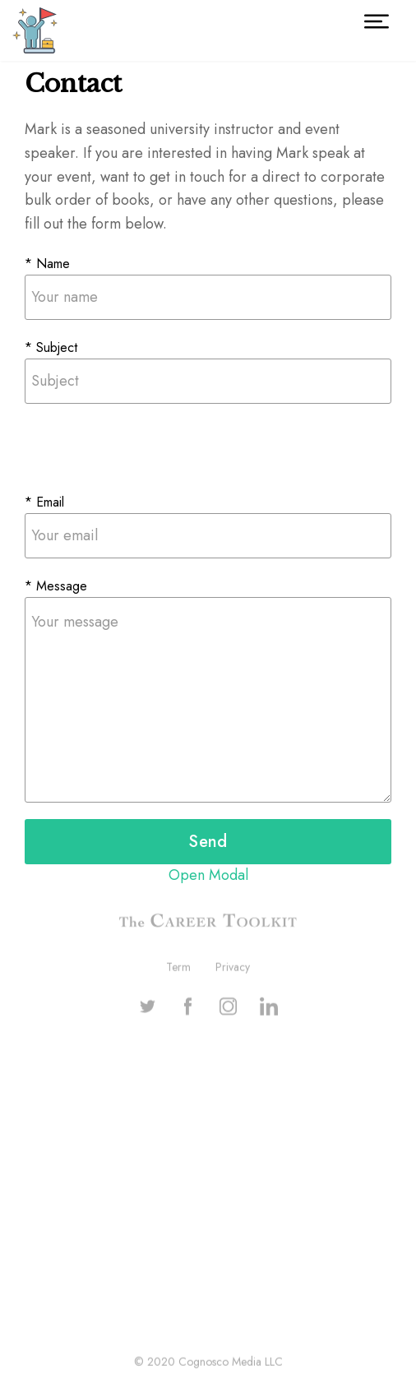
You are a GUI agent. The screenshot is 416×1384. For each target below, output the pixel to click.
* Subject (51, 347)
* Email (44, 502)
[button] (376, 21)
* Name (47, 263)
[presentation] (150, 452)
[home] (35, 30)
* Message (56, 585)
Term (178, 968)
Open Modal (208, 875)
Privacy (232, 968)
